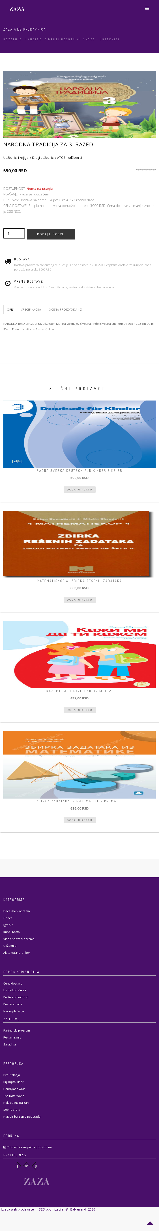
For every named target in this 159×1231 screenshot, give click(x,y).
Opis (10, 309)
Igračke (8, 925)
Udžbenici (10, 946)
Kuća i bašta (11, 932)
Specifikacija (31, 309)
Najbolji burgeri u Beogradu (22, 1117)
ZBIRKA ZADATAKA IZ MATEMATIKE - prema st (79, 801)
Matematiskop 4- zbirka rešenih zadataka (79, 581)
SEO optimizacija (51, 1209)
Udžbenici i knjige (22, 39)
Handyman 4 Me (14, 1089)
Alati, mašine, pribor (16, 953)
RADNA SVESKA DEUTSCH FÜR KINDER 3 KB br (79, 470)
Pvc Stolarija (11, 1075)
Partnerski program (16, 1030)
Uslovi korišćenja (14, 990)
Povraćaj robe (12, 1004)
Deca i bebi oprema (16, 911)
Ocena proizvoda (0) (65, 309)
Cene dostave (12, 983)
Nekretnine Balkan (16, 1103)
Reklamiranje (12, 1037)
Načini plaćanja (13, 1011)
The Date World (13, 1096)
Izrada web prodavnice (17, 1209)
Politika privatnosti (15, 997)
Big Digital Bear (13, 1082)
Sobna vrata (11, 1110)
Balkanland (78, 1209)
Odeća (7, 918)
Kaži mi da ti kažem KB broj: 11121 (79, 691)
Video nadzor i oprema (18, 939)
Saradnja (9, 1044)
